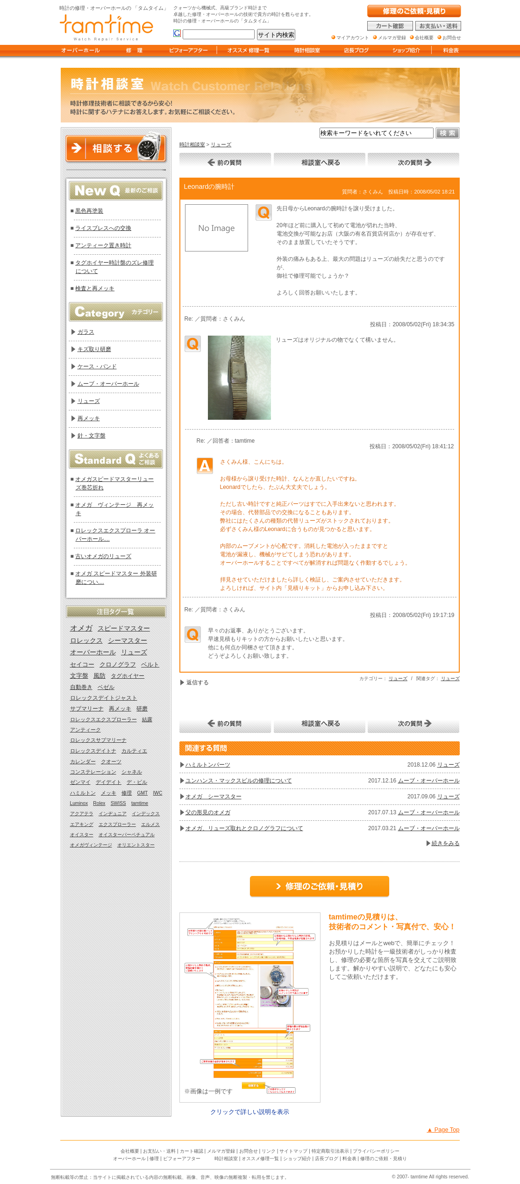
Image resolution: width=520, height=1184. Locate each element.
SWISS (118, 803)
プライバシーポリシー (376, 1151)
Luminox (79, 803)
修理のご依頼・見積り (383, 1158)
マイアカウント (352, 37)
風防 (99, 676)
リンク (269, 1151)
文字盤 (79, 676)
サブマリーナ (87, 708)
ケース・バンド (97, 366)
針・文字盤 (92, 435)
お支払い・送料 (159, 1151)
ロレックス (86, 640)
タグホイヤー (127, 676)
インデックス (146, 813)
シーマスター (127, 640)
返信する (197, 682)
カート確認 (191, 1151)
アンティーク (85, 729)
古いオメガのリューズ (103, 556)
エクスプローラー (117, 824)
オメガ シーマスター (213, 796)
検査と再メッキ (94, 288)
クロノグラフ (118, 664)
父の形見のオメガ (207, 812)
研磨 (142, 708)
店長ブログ (326, 1158)
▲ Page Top (443, 1129)
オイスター (81, 834)
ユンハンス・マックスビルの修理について (238, 780)
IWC (158, 793)
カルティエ (134, 750)
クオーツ (111, 761)
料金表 (349, 1158)
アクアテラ (81, 813)
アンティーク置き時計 (103, 245)
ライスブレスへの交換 (103, 228)
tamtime (139, 803)
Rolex (99, 803)
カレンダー (83, 761)
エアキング (81, 824)
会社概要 (130, 1151)
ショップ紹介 (297, 1158)
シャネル (131, 772)
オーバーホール (93, 652)
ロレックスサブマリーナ (98, 740)
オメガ (81, 628)
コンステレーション (93, 772)
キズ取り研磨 (94, 349)
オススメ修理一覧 (260, 1158)
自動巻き (81, 687)
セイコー (82, 664)
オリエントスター (136, 844)
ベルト (150, 664)
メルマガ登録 (221, 1151)
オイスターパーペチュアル (127, 834)
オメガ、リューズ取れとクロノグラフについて (244, 828)
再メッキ (89, 418)
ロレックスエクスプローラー (103, 719)
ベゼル (106, 687)
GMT (142, 793)
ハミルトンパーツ (207, 764)
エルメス (150, 824)
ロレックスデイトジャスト (103, 698)
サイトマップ (293, 1151)
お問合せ (248, 1151)
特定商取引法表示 (330, 1151)
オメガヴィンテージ (91, 844)
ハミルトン (83, 793)
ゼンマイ (80, 782)
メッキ (108, 793)
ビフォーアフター (181, 1158)
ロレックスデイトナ (93, 750)
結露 (147, 719)
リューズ (221, 144)
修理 (126, 793)
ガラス (86, 332)
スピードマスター (124, 628)
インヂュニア (113, 813)
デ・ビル (137, 782)
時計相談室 (192, 144)
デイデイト (108, 782)
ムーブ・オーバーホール (429, 780)
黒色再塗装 (89, 211)
